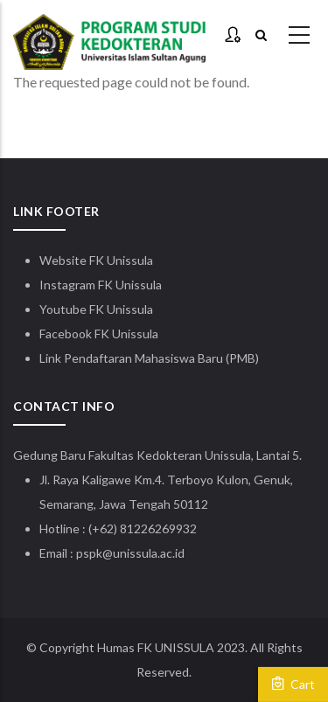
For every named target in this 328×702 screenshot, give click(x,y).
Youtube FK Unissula (97, 309)
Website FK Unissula (96, 260)
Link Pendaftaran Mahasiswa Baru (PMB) (149, 358)
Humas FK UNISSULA (155, 647)
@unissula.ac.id (143, 553)
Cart (293, 684)
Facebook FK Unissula (98, 333)
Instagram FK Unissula (100, 284)
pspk (89, 553)
